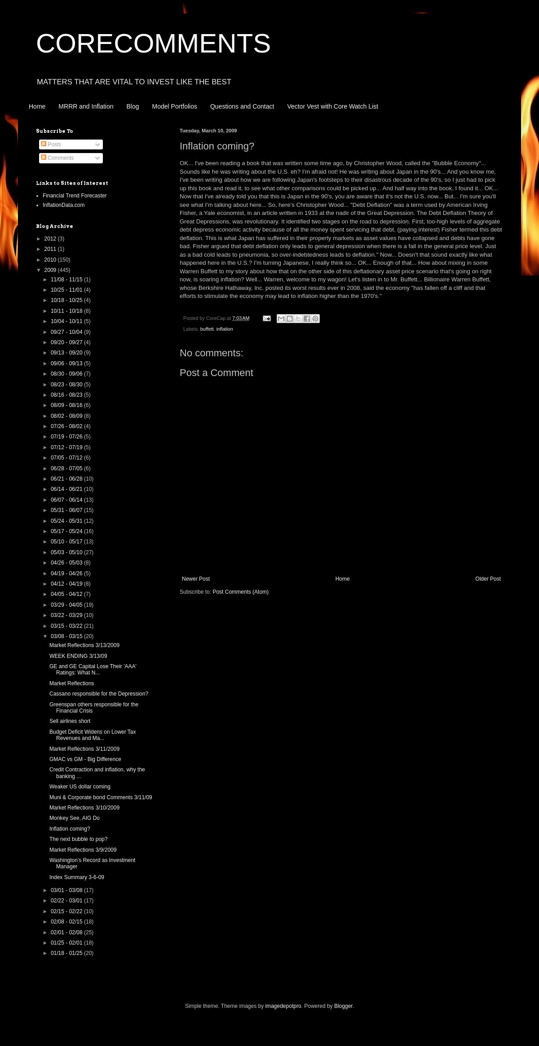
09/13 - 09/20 (67, 353)
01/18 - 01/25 (67, 953)
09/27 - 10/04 (67, 332)
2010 (51, 260)
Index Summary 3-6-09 (76, 877)
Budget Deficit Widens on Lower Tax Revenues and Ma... (92, 735)
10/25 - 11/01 (67, 290)
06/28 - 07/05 (67, 468)
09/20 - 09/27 (67, 342)
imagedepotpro (283, 1006)
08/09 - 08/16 (67, 405)
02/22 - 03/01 (67, 900)
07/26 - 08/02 (67, 426)
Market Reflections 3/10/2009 (84, 808)
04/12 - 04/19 (67, 584)
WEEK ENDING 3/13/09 (78, 656)
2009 (51, 270)
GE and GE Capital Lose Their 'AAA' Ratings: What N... (93, 669)
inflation (224, 329)
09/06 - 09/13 (67, 363)
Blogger (343, 1006)
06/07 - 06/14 (67, 500)
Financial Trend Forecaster (75, 196)
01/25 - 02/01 (67, 943)
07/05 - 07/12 (67, 458)
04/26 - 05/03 (67, 563)
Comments (57, 158)
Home (37, 106)
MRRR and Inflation (85, 106)
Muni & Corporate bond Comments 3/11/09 (100, 797)
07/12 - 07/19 (67, 447)
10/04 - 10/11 (67, 321)
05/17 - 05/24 (67, 531)
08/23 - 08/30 (67, 384)
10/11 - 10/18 (67, 311)
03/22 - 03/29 (67, 615)
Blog (133, 106)
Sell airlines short (69, 721)
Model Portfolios (174, 106)
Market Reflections (71, 683)
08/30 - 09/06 (67, 374)
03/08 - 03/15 (67, 636)
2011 (51, 249)
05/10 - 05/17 (67, 541)
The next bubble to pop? (78, 839)
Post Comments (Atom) (240, 592)
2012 (51, 239)
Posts (51, 144)
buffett (207, 329)
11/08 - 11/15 (67, 279)
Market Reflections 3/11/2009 (84, 749)
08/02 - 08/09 (67, 416)
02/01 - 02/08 (67, 932)
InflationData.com (63, 205)
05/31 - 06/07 (67, 510)
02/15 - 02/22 (67, 911)
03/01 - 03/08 (67, 890)
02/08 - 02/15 (67, 922)
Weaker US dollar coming (79, 786)
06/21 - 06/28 (67, 479)
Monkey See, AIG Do (74, 818)
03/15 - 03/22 (67, 626)
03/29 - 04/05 (67, 605)
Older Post (488, 579)
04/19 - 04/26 (67, 573)
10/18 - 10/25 (67, 300)
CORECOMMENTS (153, 43)
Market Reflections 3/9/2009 (82, 850)
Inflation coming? (69, 829)
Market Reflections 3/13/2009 (84, 645)
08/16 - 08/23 (67, 395)
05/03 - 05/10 (67, 552)
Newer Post (196, 579)
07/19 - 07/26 (67, 436)
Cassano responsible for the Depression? (98, 694)
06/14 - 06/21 (67, 489)
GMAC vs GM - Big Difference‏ (85, 759)
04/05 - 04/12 (67, 594)
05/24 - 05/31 (67, 521)
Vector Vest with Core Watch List (332, 106)
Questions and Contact (242, 106)
